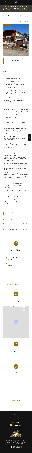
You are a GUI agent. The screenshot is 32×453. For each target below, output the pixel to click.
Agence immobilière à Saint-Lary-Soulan (13, 6)
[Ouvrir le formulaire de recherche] (6, 2)
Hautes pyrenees (7, 8)
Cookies (21, 443)
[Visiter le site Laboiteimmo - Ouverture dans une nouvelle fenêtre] (16, 448)
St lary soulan (16, 8)
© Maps (16, 306)
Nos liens (10, 443)
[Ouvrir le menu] (26, 2)
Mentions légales (21, 442)
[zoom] (16, 55)
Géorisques (6, 203)
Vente (25, 6)
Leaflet (12, 306)
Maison (23, 8)
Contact (30, 137)
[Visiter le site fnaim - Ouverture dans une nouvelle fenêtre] (11, 425)
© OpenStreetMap (22, 306)
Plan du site (14, 442)
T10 (4, 9)
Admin (26, 442)
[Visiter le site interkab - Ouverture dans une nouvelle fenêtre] (18, 425)
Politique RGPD (16, 443)
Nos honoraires (7, 442)
